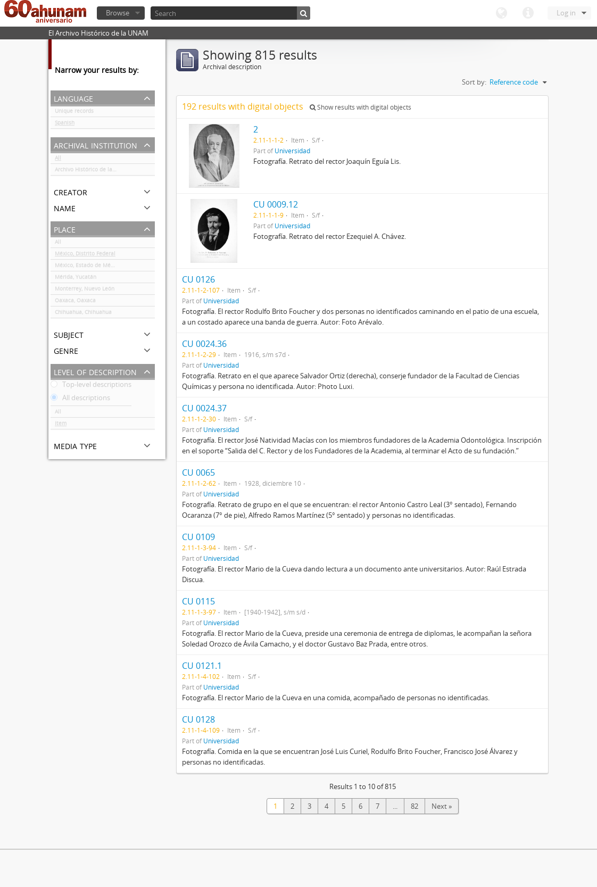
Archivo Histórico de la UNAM (92, 171)
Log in (566, 13)
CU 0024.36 (204, 344)
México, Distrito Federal (85, 255)
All (58, 159)
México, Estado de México (88, 267)
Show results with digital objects (360, 107)
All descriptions (80, 399)
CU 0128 (198, 719)
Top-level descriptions (91, 386)
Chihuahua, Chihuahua (83, 314)
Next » (442, 806)
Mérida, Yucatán (75, 279)
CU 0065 (198, 472)
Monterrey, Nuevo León (84, 290)
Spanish (64, 124)
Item (61, 425)
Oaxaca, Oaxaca (75, 302)
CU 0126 (198, 279)
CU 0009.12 (275, 204)
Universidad (292, 150)
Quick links (528, 13)
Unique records (74, 113)
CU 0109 (198, 537)
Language (501, 13)
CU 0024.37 (204, 408)
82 (414, 806)
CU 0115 (198, 601)
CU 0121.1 (202, 666)
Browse (117, 13)
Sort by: (474, 82)
